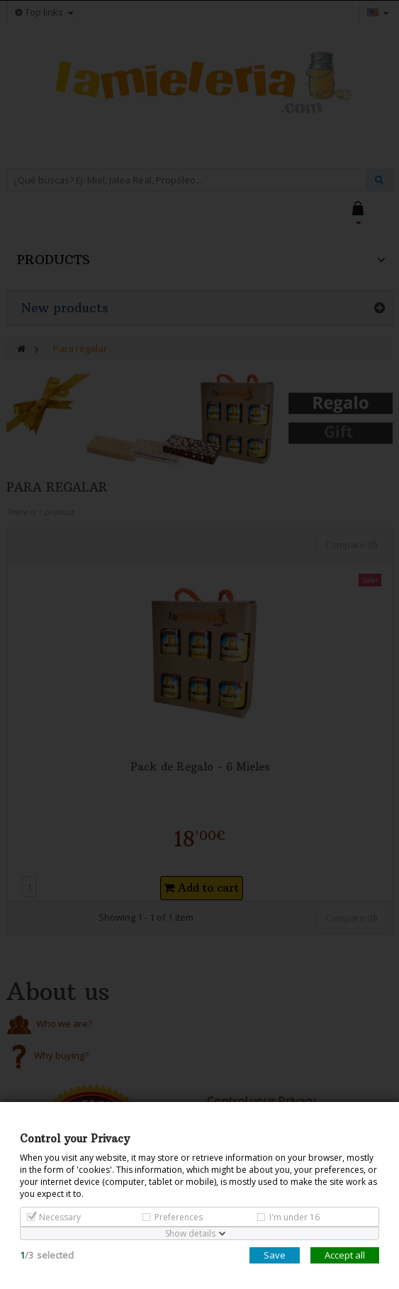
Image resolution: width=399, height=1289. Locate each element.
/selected (47, 1255)
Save (275, 1255)
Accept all (345, 1255)
